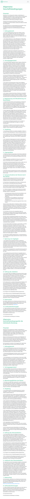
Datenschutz (15, 304)
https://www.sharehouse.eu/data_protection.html (11, 483)
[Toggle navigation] (28, 2)
